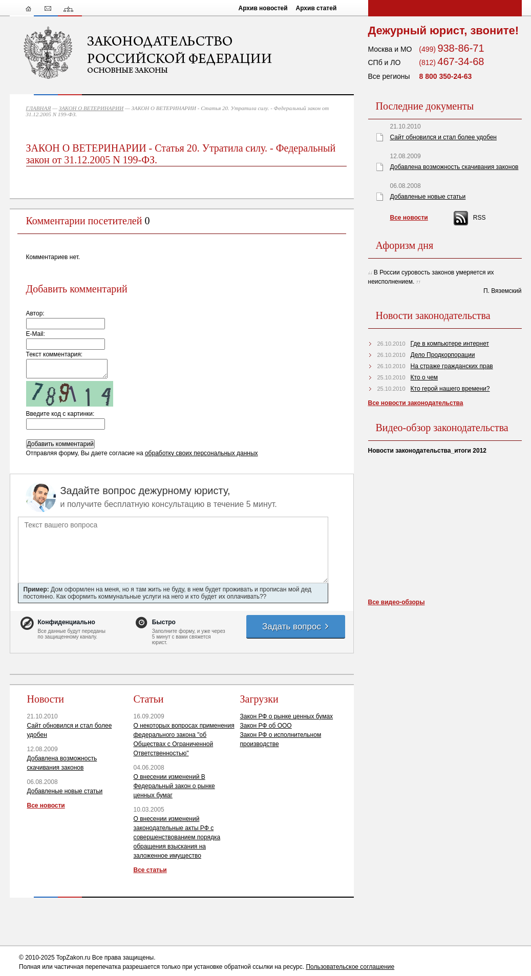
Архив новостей (263, 8)
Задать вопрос (296, 626)
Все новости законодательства (415, 403)
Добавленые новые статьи (65, 791)
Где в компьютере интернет (450, 343)
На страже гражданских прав (452, 366)
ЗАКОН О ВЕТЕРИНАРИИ (91, 108)
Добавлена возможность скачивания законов (454, 167)
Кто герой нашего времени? (450, 388)
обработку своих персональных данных (201, 453)
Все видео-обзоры (396, 602)
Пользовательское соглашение (350, 966)
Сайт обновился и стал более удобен (443, 137)
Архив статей (316, 8)
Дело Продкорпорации (443, 354)
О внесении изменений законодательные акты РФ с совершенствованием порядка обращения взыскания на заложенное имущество (177, 837)
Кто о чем (424, 377)
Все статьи (150, 870)
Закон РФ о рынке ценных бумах (286, 716)
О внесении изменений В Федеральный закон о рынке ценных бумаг (174, 786)
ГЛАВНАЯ (38, 108)
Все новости (46, 805)
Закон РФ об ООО (266, 725)
